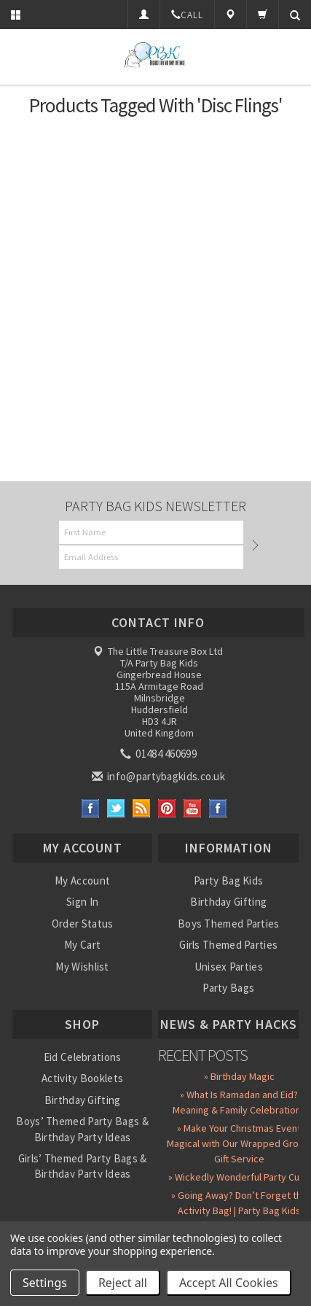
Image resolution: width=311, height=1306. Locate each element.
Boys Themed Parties (229, 923)
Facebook (91, 808)
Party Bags (228, 988)
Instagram (218, 808)
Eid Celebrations (83, 1057)
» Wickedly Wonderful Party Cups (239, 1176)
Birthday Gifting (228, 902)
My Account (82, 880)
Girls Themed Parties (228, 945)
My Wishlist (82, 966)
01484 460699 (159, 754)
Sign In (82, 902)
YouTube (193, 808)
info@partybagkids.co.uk (159, 776)
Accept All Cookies (228, 1283)
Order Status (83, 923)
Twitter (116, 808)
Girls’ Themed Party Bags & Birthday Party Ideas (82, 1166)
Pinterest (167, 808)
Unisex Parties (228, 966)
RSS (142, 808)
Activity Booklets (82, 1078)
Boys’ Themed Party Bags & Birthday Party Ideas (82, 1128)
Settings (45, 1283)
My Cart (82, 945)
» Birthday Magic (239, 1076)
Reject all (122, 1283)
